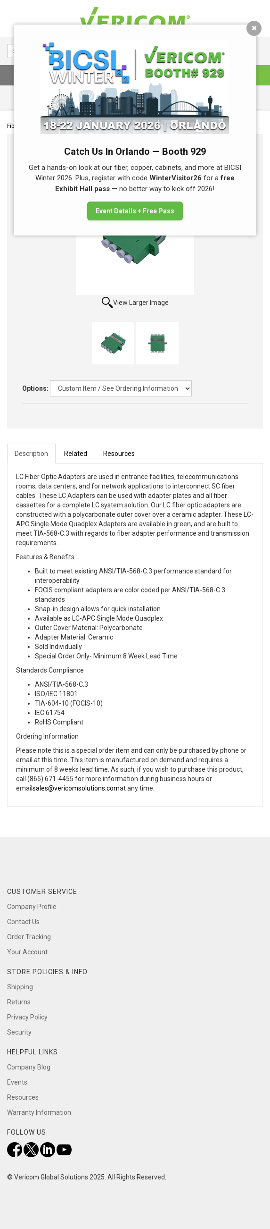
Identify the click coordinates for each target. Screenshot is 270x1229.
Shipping (20, 987)
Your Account (27, 952)
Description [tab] (31, 453)
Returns (19, 1002)
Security (19, 1032)
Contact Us (23, 922)
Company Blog (28, 1067)
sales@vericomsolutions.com (76, 788)
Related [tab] (75, 453)
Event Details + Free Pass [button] (135, 211)
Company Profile (32, 906)
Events (17, 1082)
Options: (35, 388)
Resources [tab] (119, 453)
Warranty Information (39, 1112)
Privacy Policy (27, 1017)
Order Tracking (29, 937)
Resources (23, 1097)
